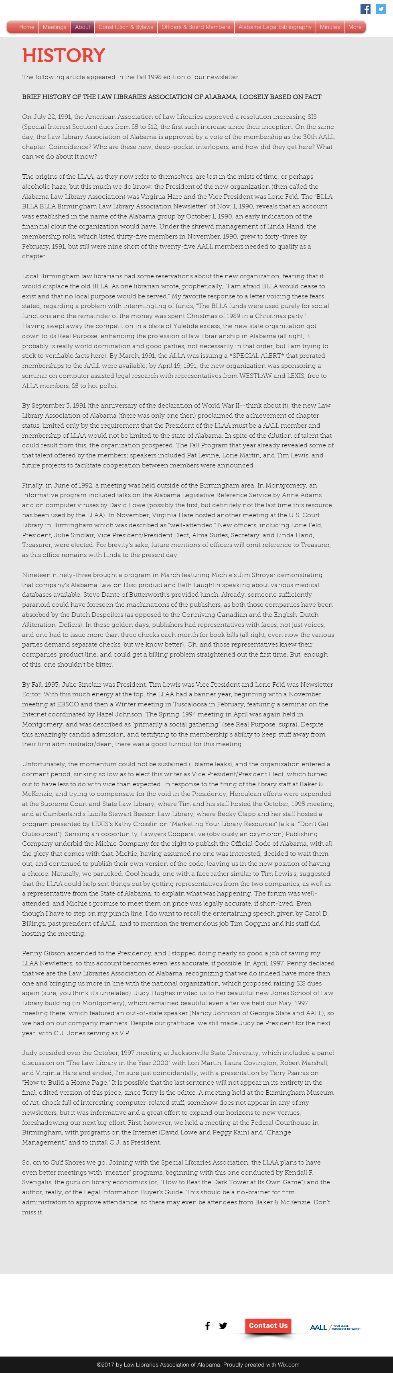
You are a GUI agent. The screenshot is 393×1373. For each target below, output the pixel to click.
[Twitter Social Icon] (381, 9)
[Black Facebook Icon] (207, 1325)
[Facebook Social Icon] (366, 9)
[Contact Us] (268, 1326)
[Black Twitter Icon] (223, 1325)
